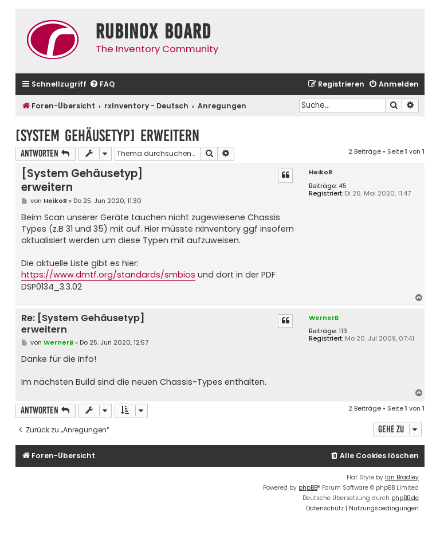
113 (343, 331)
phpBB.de (405, 498)
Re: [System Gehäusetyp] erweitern (83, 324)
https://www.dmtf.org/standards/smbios (108, 274)
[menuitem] (102, 84)
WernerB (324, 317)
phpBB (307, 487)
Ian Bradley (402, 477)
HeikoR (320, 172)
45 (343, 186)
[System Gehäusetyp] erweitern (107, 136)
